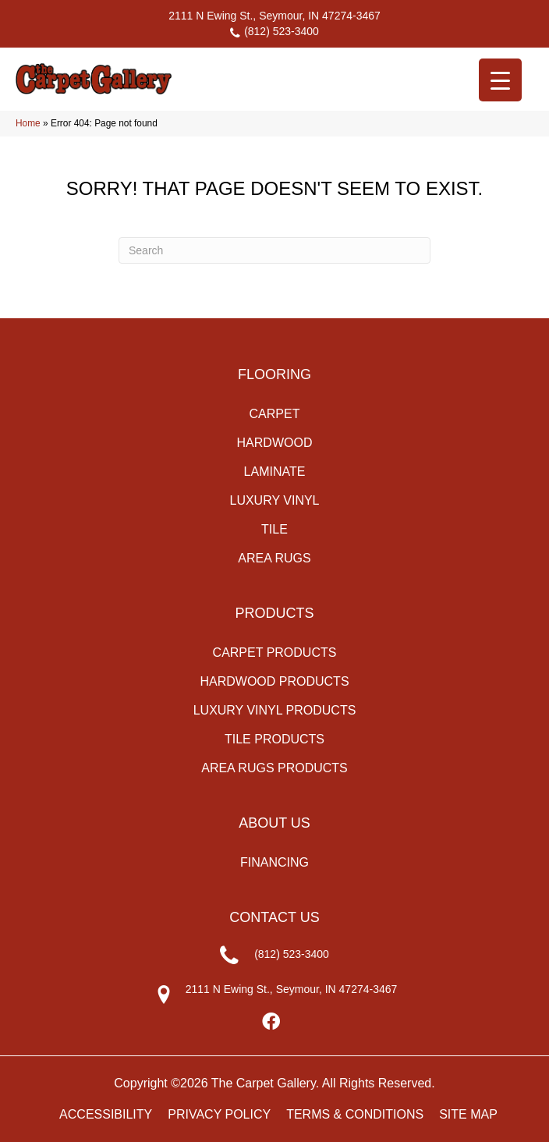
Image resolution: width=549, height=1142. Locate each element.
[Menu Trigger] (500, 80)
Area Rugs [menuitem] (274, 558)
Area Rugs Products (274, 768)
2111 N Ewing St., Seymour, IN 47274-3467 (274, 15)
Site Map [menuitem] (468, 1114)
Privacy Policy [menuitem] (219, 1114)
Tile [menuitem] (274, 529)
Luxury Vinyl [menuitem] (274, 500)
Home (28, 123)
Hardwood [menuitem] (275, 442)
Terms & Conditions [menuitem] (354, 1114)
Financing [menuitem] (274, 862)
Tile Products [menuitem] (274, 739)
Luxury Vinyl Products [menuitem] (274, 710)
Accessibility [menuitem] (105, 1114)
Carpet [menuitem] (275, 413)
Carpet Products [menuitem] (275, 652)
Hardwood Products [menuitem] (274, 681)
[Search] (274, 250)
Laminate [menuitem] (275, 471)
